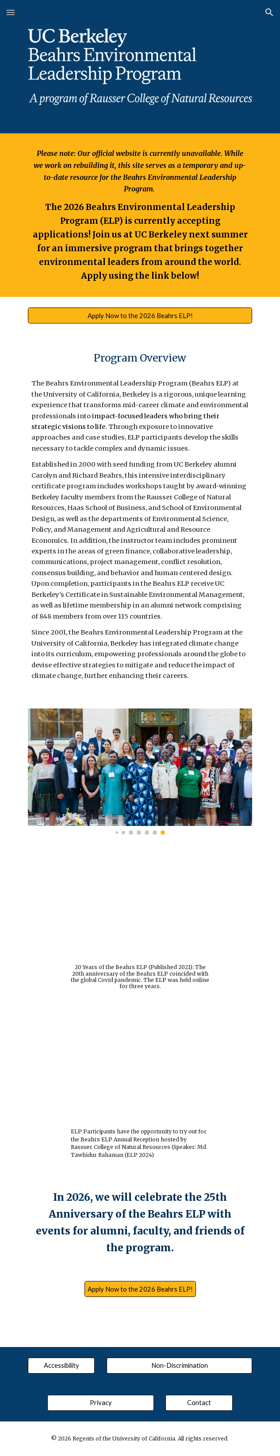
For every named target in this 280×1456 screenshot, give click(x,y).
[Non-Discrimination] (179, 1365)
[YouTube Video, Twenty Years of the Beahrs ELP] (140, 907)
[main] (140, 215)
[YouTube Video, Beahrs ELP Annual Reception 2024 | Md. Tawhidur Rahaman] (140, 1069)
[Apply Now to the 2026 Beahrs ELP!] (140, 315)
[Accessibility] (61, 1365)
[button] (10, 12)
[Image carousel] (140, 772)
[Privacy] (100, 1402)
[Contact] (199, 1402)
